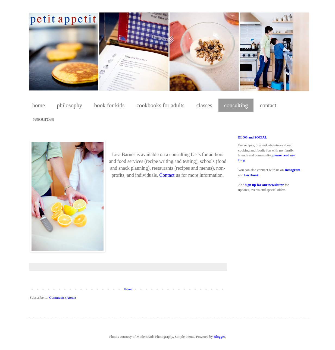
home (38, 105)
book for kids (109, 105)
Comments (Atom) (62, 297)
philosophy (69, 105)
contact (268, 105)
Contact (166, 175)
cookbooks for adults (160, 105)
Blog (241, 160)
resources (43, 119)
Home (128, 289)
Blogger (219, 337)
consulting (236, 105)
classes (204, 105)
